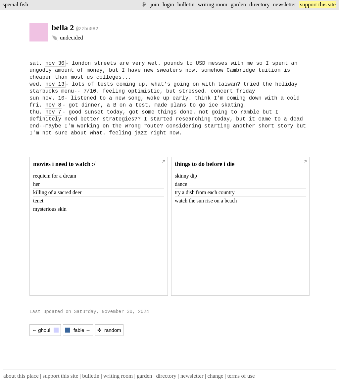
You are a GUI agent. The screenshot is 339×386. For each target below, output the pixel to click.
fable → (78, 330)
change (215, 376)
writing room (212, 4)
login (168, 4)
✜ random (109, 330)
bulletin (186, 4)
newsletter (284, 4)
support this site (318, 4)
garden (238, 4)
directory (259, 4)
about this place (21, 376)
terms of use (241, 376)
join (154, 4)
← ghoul (45, 330)
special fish (15, 4)
